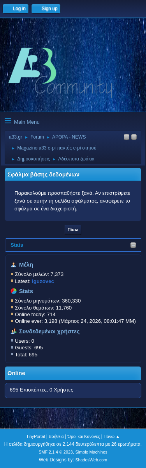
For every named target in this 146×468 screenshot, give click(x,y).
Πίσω (73, 229)
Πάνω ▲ (112, 436)
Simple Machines (91, 452)
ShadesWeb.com (91, 459)
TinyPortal (35, 436)
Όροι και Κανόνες (84, 436)
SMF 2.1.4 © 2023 (56, 452)
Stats (17, 245)
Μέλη (26, 265)
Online (16, 373)
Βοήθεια (56, 436)
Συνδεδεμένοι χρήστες (49, 331)
